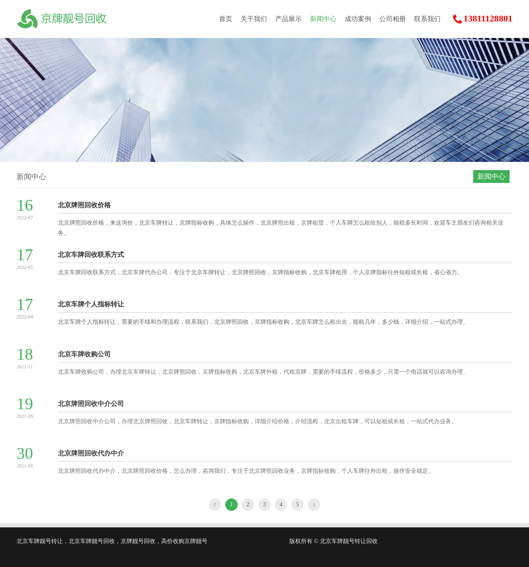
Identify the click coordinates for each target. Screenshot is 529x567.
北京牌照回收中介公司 (91, 407)
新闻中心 (323, 18)
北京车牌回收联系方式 (91, 254)
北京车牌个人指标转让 (91, 304)
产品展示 (288, 18)
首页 (225, 18)
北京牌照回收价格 (84, 205)
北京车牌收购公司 (84, 358)
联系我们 (427, 18)
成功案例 (358, 18)
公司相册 (392, 18)
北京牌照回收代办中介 (91, 457)
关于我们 (254, 18)
